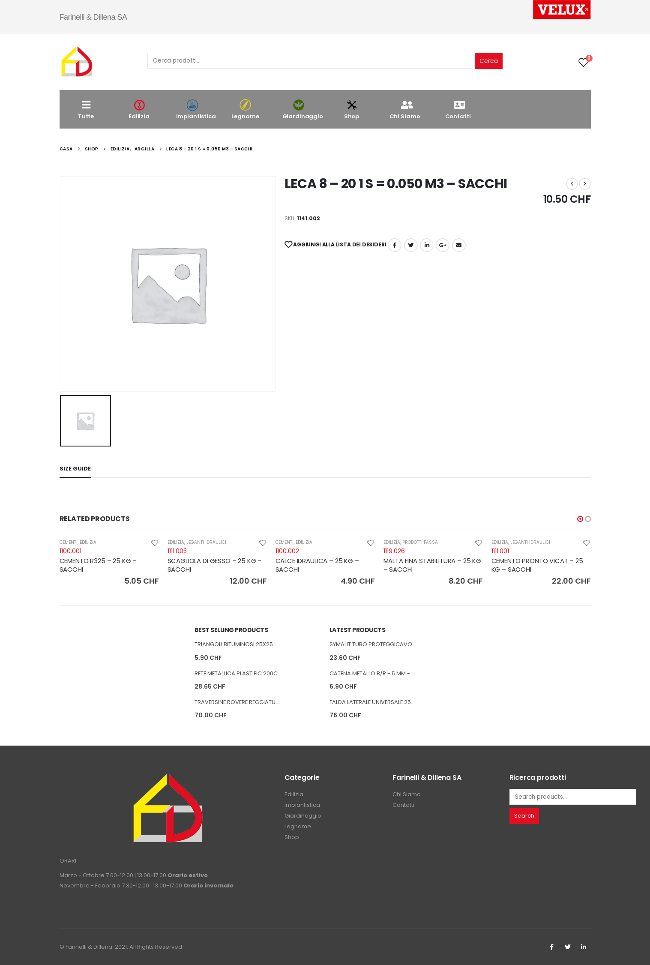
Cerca (488, 61)
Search (524, 816)
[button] (580, 519)
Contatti (458, 109)
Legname (245, 109)
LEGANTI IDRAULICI (206, 542)
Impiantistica (196, 109)
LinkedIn (427, 245)
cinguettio (411, 245)
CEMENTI (69, 542)
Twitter (567, 947)
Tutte (86, 109)
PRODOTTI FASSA (420, 542)
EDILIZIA (88, 542)
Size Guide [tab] (75, 469)
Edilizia (139, 109)
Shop (351, 109)
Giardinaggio (302, 109)
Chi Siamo (404, 109)
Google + (442, 245)
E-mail (459, 245)
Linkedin (583, 947)
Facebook (394, 245)
